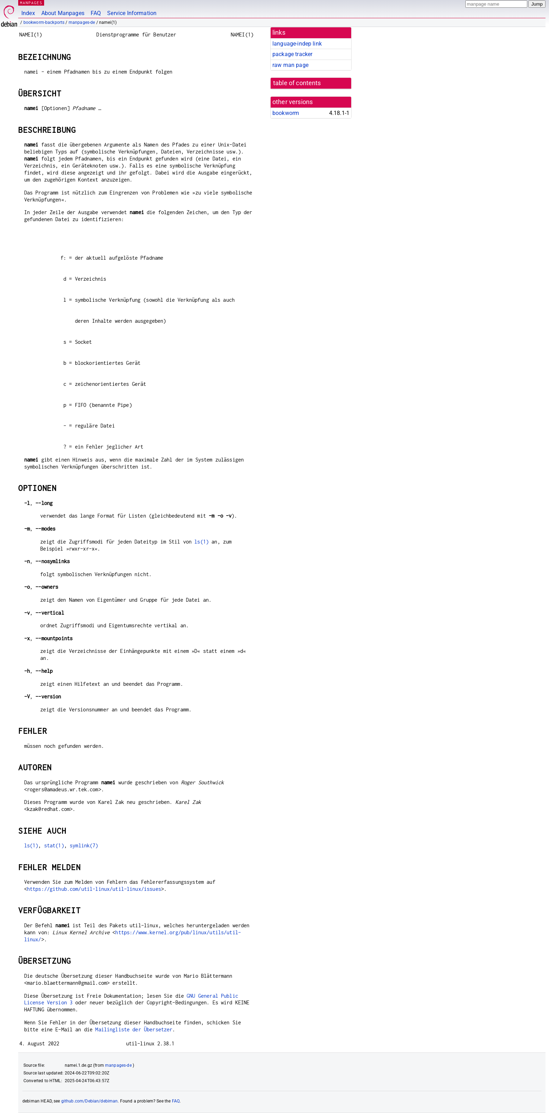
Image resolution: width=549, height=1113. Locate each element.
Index (28, 13)
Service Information (132, 13)
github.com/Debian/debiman (89, 1101)
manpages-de (82, 22)
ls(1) (201, 542)
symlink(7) (84, 845)
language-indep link (297, 43)
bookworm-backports (44, 22)
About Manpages (62, 13)
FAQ (96, 13)
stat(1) (54, 845)
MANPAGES (31, 2)
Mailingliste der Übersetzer (133, 1029)
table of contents (297, 83)
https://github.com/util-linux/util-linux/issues (94, 889)
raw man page (290, 65)
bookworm (285, 113)
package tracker (292, 54)
